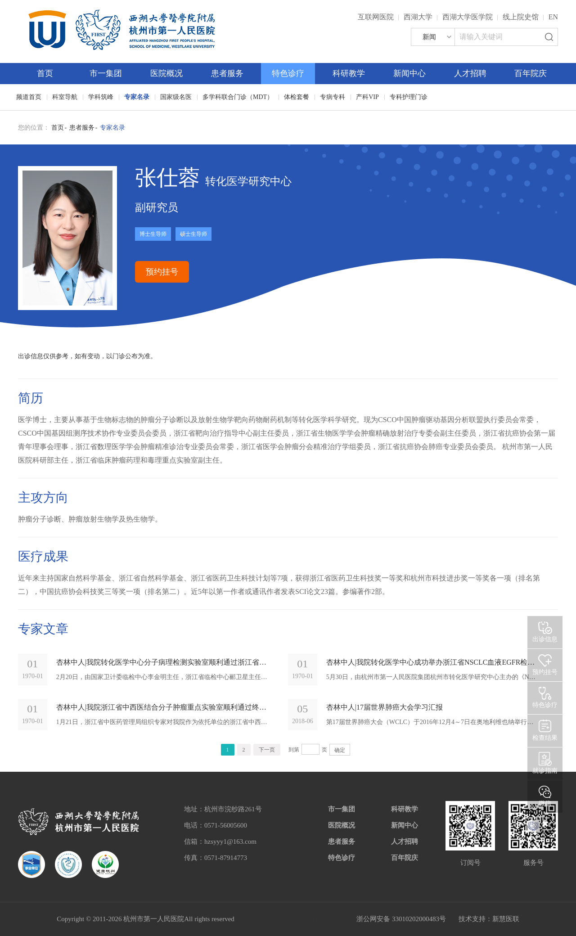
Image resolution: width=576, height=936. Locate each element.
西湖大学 (418, 17)
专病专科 (332, 97)
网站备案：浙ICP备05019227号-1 (295, 918)
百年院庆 (530, 73)
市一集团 (106, 73)
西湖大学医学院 (467, 17)
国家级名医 (176, 97)
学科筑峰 (100, 97)
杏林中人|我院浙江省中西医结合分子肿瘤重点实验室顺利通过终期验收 (161, 707)
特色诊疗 (288, 73)
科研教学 (349, 73)
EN (553, 17)
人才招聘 (470, 73)
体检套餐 (296, 97)
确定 (339, 750)
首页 (45, 73)
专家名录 (136, 97)
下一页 (267, 750)
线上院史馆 (521, 17)
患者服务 (227, 73)
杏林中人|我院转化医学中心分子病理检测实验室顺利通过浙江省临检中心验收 (161, 662)
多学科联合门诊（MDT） (237, 97)
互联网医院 (376, 17)
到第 (293, 750)
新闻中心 (409, 73)
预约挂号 (162, 271)
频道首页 (28, 97)
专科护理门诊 (409, 97)
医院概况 (166, 73)
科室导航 (64, 97)
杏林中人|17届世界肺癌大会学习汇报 (384, 707)
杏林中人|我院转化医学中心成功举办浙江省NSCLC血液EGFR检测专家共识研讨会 (431, 662)
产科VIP (367, 97)
